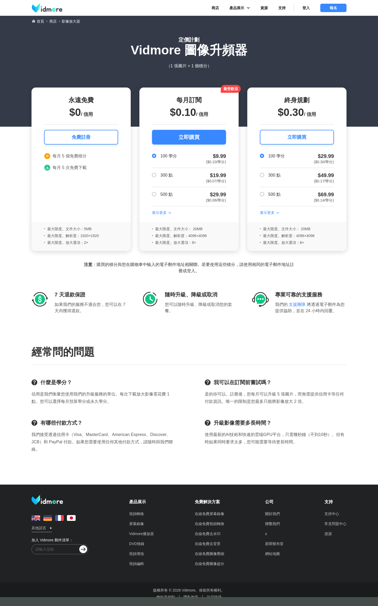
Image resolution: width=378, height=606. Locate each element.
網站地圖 (272, 554)
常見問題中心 (335, 524)
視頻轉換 (136, 514)
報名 (333, 8)
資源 (264, 8)
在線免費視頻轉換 (209, 524)
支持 (282, 8)
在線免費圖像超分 (209, 564)
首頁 (40, 21)
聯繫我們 (272, 524)
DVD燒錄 (136, 544)
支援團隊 (297, 304)
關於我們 (272, 514)
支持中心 (331, 514)
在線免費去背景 (207, 544)
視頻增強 (136, 554)
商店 (215, 8)
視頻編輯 (136, 564)
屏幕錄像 (136, 524)
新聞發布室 (274, 544)
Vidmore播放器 (141, 534)
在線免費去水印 (207, 534)
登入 (306, 8)
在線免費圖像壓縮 (209, 554)
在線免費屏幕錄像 (209, 514)
